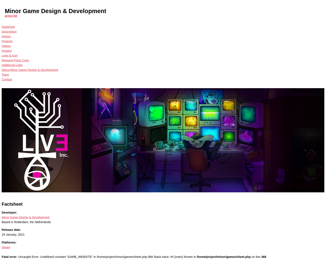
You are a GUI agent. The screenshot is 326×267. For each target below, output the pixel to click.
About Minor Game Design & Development (30, 70)
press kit (11, 15)
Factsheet (8, 26)
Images (6, 50)
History (6, 36)
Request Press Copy (15, 60)
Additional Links (12, 65)
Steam (6, 247)
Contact (7, 79)
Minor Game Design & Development (25, 217)
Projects (7, 41)
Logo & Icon (10, 55)
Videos (6, 46)
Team (5, 74)
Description (9, 31)
